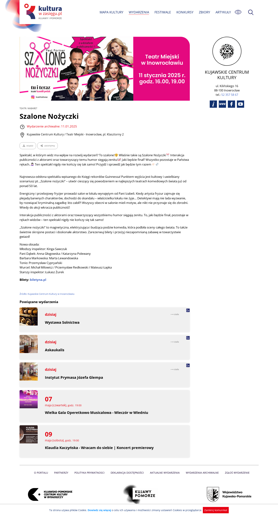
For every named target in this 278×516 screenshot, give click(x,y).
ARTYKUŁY (223, 12)
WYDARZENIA (138, 12)
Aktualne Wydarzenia (164, 472)
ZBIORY (204, 12)
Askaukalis (54, 349)
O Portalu (42, 472)
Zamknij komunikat (213, 510)
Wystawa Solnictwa (62, 322)
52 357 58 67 (229, 89)
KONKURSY (184, 12)
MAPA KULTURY (111, 12)
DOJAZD (27, 145)
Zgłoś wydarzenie (235, 472)
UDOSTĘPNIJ (47, 145)
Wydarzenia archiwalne (201, 472)
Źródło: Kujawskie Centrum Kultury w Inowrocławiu (47, 293)
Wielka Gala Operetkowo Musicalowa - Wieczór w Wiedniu (97, 412)
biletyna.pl (38, 280)
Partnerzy (62, 472)
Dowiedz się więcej (100, 510)
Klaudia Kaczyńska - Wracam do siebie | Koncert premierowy (99, 447)
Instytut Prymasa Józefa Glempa (74, 377)
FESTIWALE (162, 12)
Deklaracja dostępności (127, 472)
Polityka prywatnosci (90, 472)
